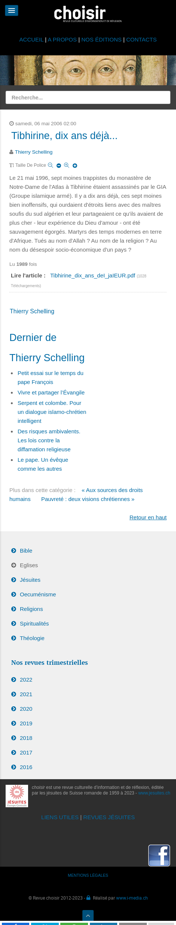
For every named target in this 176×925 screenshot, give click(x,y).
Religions (31, 609)
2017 (26, 752)
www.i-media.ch (132, 898)
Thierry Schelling (34, 152)
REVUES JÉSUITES (109, 817)
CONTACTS (141, 39)
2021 (26, 694)
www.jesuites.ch (154, 793)
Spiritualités (34, 623)
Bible (26, 550)
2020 (26, 709)
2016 (26, 767)
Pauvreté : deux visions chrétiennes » (87, 499)
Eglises (29, 565)
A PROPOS (62, 39)
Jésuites (30, 580)
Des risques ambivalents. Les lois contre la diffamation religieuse (49, 440)
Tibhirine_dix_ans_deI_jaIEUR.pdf (93, 275)
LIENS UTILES (60, 817)
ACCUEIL (32, 39)
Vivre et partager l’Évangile (51, 392)
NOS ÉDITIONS (101, 39)
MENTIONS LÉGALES (88, 875)
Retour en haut (148, 517)
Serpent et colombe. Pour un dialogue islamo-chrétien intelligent (52, 412)
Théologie (32, 638)
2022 (26, 679)
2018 (26, 738)
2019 (26, 723)
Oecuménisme (38, 594)
